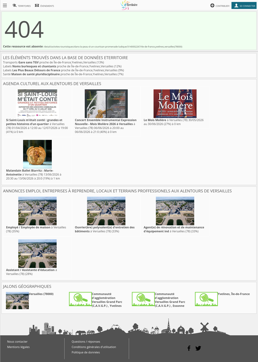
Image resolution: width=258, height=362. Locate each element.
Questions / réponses (86, 342)
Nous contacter (17, 342)
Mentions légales (18, 347)
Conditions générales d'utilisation (94, 347)
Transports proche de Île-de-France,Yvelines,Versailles (50, 62)
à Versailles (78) (35, 124)
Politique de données (86, 352)
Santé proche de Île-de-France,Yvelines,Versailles (60, 74)
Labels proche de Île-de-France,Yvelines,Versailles (58, 66)
